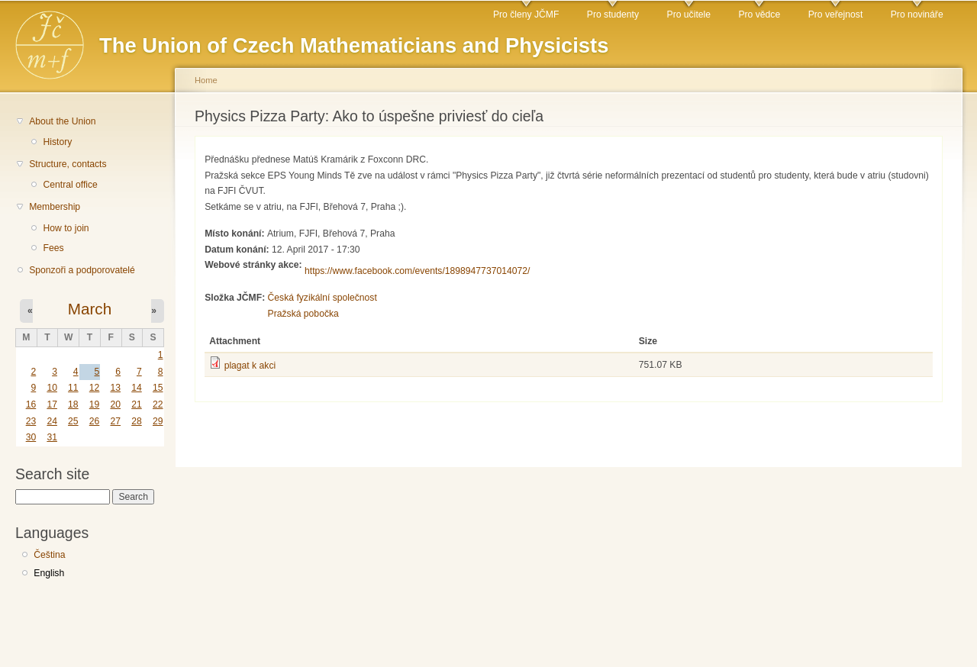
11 (73, 387)
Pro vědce (759, 14)
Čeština (49, 554)
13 (115, 387)
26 (94, 421)
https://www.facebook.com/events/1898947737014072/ (417, 271)
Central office (70, 184)
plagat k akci (250, 365)
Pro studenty (613, 14)
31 (52, 437)
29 (158, 421)
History (57, 142)
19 (94, 404)
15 (158, 387)
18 (73, 404)
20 (115, 404)
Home (206, 80)
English (49, 573)
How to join (66, 228)
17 (52, 404)
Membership (54, 206)
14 (136, 387)
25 (73, 421)
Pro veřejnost (835, 14)
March (89, 308)
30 (31, 437)
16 (31, 404)
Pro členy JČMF (526, 14)
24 (52, 421)
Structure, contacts (67, 164)
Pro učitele (689, 14)
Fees (53, 248)
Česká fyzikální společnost (322, 297)
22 (158, 404)
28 (136, 421)
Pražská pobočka (303, 313)
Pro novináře (917, 14)
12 (94, 387)
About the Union (62, 121)
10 (52, 387)
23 (31, 421)
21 (136, 404)
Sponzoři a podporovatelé (82, 270)
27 (115, 421)
